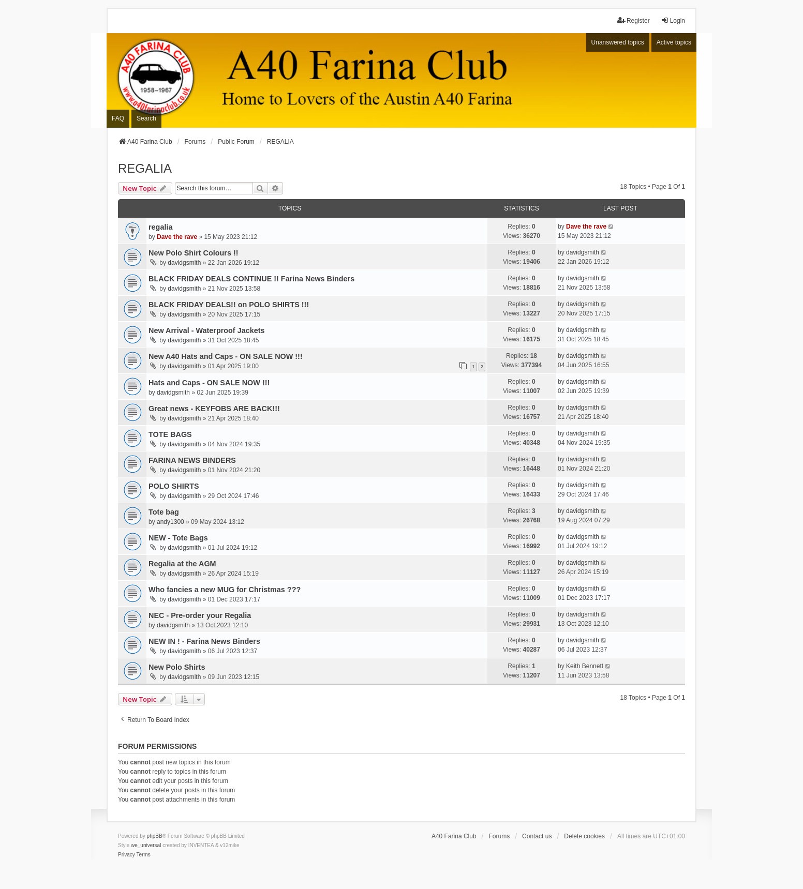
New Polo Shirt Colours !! (193, 253)
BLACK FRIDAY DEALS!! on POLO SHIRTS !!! (228, 304)
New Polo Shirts (176, 667)
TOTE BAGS (170, 434)
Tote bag (163, 512)
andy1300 (170, 521)
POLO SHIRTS (173, 486)
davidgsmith (184, 262)
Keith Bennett (584, 666)
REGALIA (145, 168)
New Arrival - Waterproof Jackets (206, 330)
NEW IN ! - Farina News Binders (204, 641)
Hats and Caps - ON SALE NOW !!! (209, 383)
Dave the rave (177, 236)
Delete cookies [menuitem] (584, 836)
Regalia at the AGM (182, 564)
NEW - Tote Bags (178, 538)
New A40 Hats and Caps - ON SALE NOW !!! (225, 356)
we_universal (146, 845)
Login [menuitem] (673, 20)
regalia (160, 227)
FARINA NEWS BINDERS (192, 460)
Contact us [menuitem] (537, 836)
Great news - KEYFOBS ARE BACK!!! (214, 408)
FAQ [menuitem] (118, 118)
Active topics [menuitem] (674, 42)
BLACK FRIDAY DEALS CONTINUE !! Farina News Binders (251, 279)
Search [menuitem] (146, 118)
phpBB (154, 836)
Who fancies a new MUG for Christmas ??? (224, 589)
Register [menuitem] (633, 20)
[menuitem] (126, 855)
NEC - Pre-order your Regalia (199, 615)
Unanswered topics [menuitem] (617, 42)
